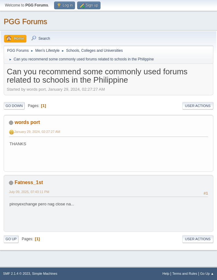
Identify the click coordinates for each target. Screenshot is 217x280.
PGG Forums (25, 21)
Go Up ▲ (207, 273)
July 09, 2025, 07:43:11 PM (29, 192)
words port (27, 122)
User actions (198, 106)
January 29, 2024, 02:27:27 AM (37, 132)
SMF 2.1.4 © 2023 (16, 273)
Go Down (14, 106)
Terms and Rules (184, 273)
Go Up (11, 239)
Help (166, 273)
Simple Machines (44, 273)
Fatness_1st (28, 182)
